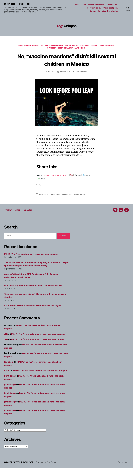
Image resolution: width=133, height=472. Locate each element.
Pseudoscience (109, 45)
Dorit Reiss (9, 379)
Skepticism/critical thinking (72, 49)
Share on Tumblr (61, 176)
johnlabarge (10, 388)
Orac (52, 72)
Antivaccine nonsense (27, 45)
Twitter (8, 210)
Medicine (96, 45)
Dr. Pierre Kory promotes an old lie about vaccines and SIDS (34, 286)
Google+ (30, 210)
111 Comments (82, 72)
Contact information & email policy (104, 11)
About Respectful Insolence (92, 5)
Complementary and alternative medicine (69, 45)
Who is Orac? (112, 5)
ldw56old (9, 362)
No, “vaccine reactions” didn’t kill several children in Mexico (66, 60)
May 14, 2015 (65, 72)
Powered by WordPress (46, 466)
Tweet (47, 176)
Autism (43, 45)
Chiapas (52, 195)
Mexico (70, 195)
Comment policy (94, 8)
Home (76, 5)
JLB (6, 334)
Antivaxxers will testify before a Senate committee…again (34, 306)
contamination (61, 195)
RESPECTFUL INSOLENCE (19, 4)
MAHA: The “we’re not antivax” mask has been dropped (33, 254)
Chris (7, 371)
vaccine (83, 195)
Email (19, 210)
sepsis (76, 195)
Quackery (51, 49)
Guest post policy (110, 8)
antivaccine (43, 195)
